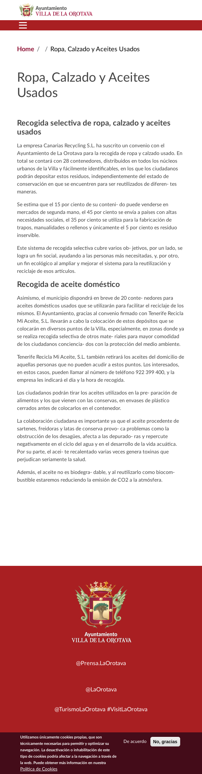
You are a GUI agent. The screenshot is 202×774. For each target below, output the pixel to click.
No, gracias (165, 742)
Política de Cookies (38, 770)
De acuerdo (135, 742)
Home (25, 49)
